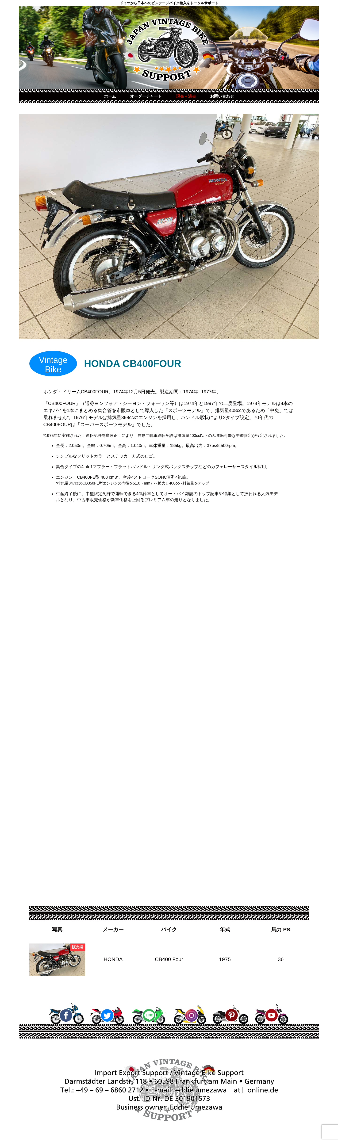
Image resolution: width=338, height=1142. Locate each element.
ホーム (110, 96)
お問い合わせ (222, 96)
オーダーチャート (146, 96)
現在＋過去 (186, 96)
